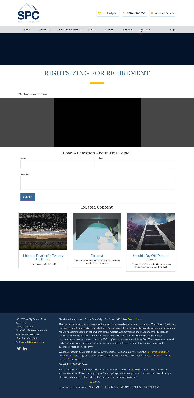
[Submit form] (27, 197)
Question (24, 174)
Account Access (162, 13)
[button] (44, 29)
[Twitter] (170, 29)
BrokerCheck (135, 319)
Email (101, 158)
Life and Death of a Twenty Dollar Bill (43, 257)
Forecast (97, 256)
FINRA (132, 369)
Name (23, 158)
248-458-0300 (134, 13)
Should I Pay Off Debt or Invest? (151, 257)
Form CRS (94, 382)
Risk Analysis (108, 13)
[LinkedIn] (174, 29)
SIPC (139, 369)
